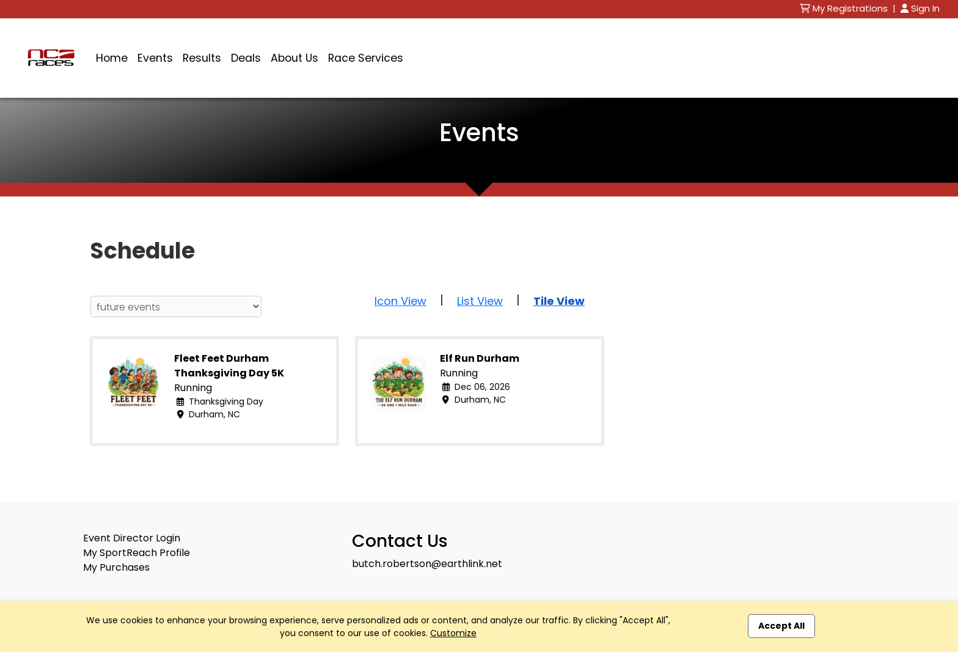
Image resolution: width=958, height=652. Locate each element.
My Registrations (845, 8)
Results (202, 58)
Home (112, 58)
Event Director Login (131, 538)
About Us (294, 58)
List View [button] (480, 301)
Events (155, 58)
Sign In (920, 8)
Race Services (365, 58)
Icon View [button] (400, 301)
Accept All (781, 626)
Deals (246, 58)
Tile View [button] (559, 301)
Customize (453, 633)
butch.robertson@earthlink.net (427, 564)
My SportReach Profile (136, 553)
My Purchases (116, 567)
